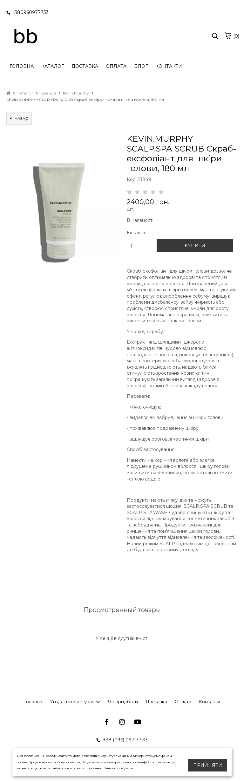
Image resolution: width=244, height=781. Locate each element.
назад (19, 118)
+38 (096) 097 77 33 (122, 740)
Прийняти (207, 765)
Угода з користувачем (75, 702)
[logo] (25, 36)
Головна (33, 702)
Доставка (156, 702)
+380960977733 (27, 12)
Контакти (209, 702)
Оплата (183, 702)
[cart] (228, 35)
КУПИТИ (195, 245)
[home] (8, 93)
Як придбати (123, 702)
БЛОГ (141, 66)
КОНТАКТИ (168, 66)
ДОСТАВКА (84, 66)
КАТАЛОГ (52, 66)
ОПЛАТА (116, 66)
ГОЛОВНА (22, 66)
